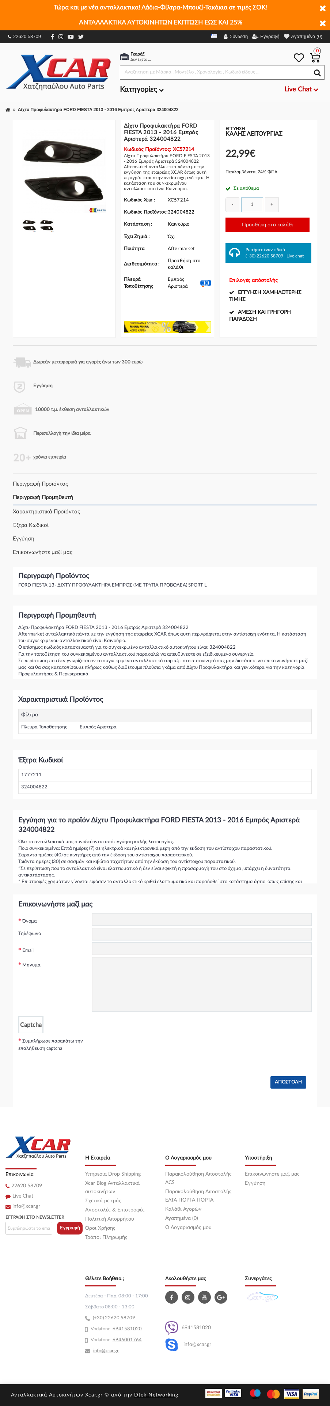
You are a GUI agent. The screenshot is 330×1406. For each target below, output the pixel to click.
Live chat (295, 256)
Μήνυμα (31, 965)
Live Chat (22, 1196)
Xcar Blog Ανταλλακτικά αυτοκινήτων (112, 1187)
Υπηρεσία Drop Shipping (113, 1174)
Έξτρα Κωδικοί (31, 525)
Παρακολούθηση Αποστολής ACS (198, 1178)
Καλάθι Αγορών (183, 1209)
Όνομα (29, 921)
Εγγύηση (23, 539)
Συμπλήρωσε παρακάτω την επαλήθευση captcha (50, 1045)
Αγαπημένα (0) (181, 1218)
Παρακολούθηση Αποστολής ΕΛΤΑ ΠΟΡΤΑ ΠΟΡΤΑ (198, 1196)
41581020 (130, 1329)
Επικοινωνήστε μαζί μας (42, 552)
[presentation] (147, 1047)
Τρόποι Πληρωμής (106, 1237)
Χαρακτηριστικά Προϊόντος (46, 511)
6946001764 (127, 1340)
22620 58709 (24, 36)
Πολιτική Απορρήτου (109, 1219)
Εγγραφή (70, 1228)
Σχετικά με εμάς (103, 1200)
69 (115, 1329)
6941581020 (188, 1328)
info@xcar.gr (26, 1206)
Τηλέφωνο (29, 933)
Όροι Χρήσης (100, 1228)
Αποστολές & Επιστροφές (115, 1210)
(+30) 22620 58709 (264, 256)
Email (28, 950)
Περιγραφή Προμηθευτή (43, 497)
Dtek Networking (156, 1395)
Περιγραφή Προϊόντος (40, 484)
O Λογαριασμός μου (188, 1227)
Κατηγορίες (142, 89)
